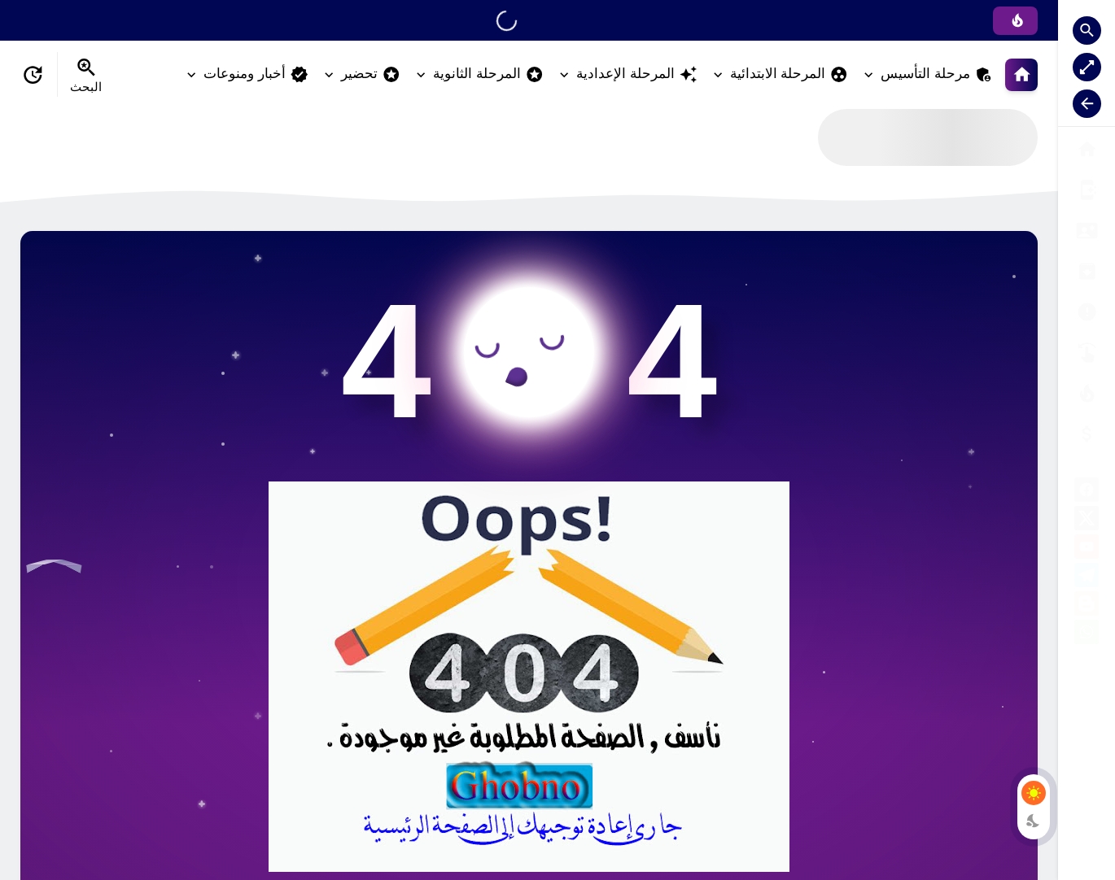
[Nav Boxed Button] (1087, 67)
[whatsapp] (1086, 635)
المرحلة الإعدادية (636, 74)
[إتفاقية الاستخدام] (1086, 271)
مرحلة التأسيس (937, 74)
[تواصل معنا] (1086, 352)
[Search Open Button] (1087, 30)
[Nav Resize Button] (1087, 103)
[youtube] (1086, 549)
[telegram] (1086, 578)
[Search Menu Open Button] (86, 74)
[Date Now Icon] (32, 75)
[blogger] (1086, 606)
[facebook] (1086, 492)
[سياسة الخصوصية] (1086, 230)
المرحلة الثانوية (488, 74)
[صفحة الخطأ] (1086, 434)
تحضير (370, 74)
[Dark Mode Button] (1033, 820)
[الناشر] (1086, 393)
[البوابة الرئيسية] (1086, 149)
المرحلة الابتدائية (789, 74)
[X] (1086, 521)
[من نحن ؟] (1086, 190)
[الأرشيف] (1086, 312)
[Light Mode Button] (1033, 793)
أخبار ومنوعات (255, 74)
